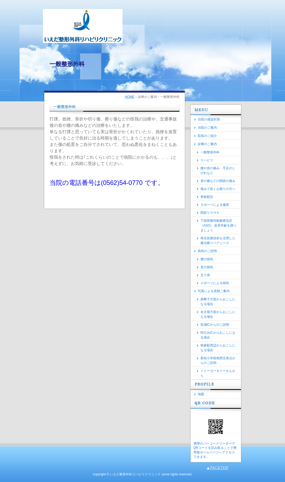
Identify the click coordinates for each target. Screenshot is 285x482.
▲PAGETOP (217, 468)
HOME (129, 97)
